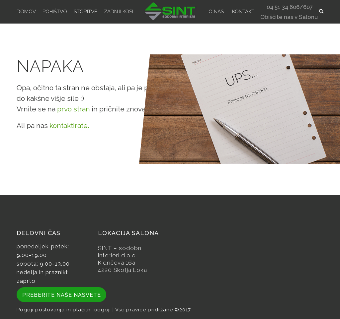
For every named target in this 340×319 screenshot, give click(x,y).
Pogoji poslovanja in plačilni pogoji (65, 310)
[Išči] (321, 11)
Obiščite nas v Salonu (289, 17)
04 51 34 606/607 (290, 7)
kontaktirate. (69, 125)
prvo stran (73, 109)
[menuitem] (26, 11)
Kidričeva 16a (116, 262)
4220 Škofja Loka (122, 270)
